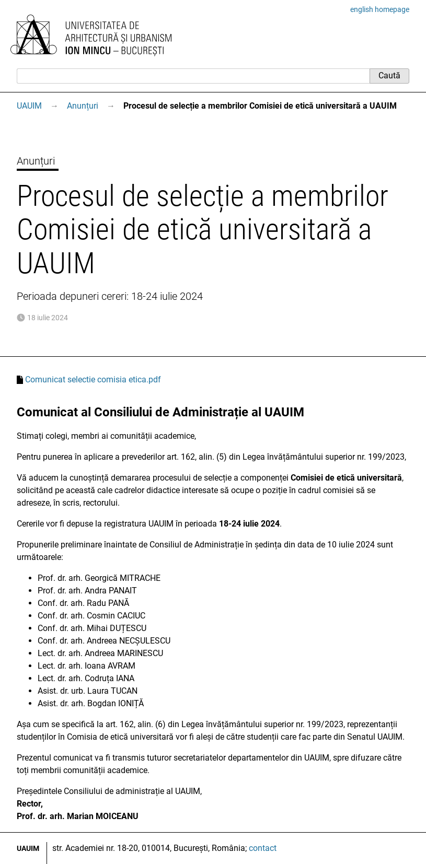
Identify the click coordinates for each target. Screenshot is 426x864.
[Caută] (193, 75)
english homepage (379, 9)
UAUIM (29, 106)
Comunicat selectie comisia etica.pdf (93, 379)
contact (263, 848)
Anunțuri (82, 106)
